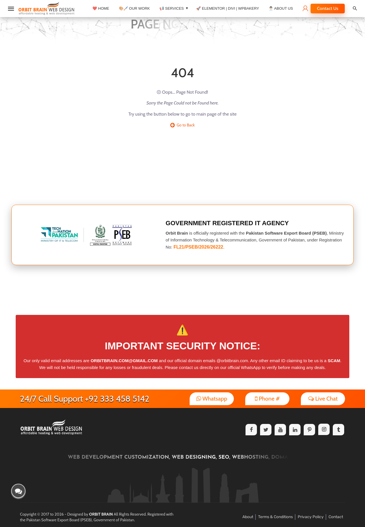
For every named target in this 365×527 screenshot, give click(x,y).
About (247, 516)
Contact (335, 516)
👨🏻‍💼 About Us (281, 8)
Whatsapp (211, 398)
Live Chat (323, 398)
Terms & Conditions (275, 516)
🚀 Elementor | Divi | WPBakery (227, 8)
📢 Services (171, 8)
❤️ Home (100, 8)
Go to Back (182, 125)
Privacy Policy (311, 516)
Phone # (267, 398)
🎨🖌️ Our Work (134, 8)
